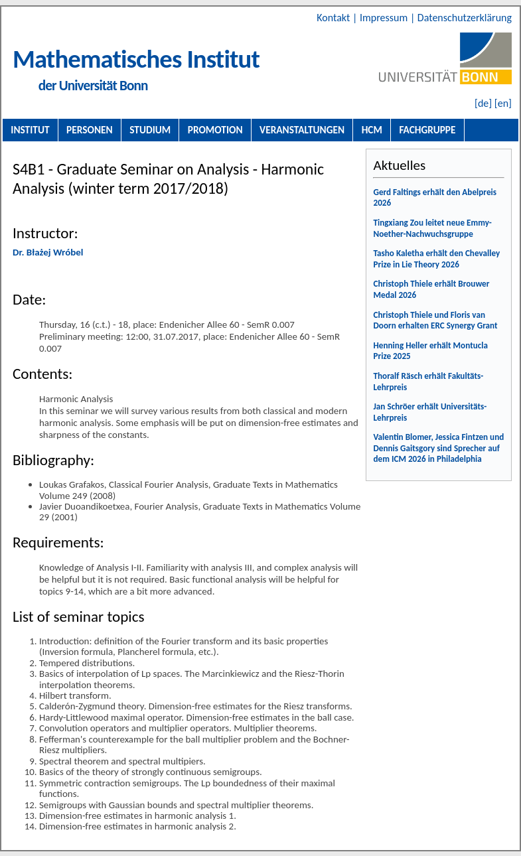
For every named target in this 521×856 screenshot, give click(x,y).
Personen (89, 129)
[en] (503, 103)
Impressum (385, 17)
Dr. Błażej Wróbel (48, 252)
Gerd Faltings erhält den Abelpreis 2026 (434, 197)
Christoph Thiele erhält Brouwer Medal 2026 (431, 289)
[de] (483, 103)
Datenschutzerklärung (464, 17)
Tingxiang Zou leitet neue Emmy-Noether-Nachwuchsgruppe (432, 228)
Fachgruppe (427, 129)
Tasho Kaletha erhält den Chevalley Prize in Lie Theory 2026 (436, 259)
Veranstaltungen (302, 129)
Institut (30, 129)
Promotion (215, 129)
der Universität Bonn (93, 85)
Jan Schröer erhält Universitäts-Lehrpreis (429, 412)
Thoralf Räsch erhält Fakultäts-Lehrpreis (428, 381)
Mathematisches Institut (136, 58)
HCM (372, 129)
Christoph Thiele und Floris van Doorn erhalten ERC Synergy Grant (435, 320)
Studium (150, 129)
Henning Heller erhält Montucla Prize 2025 (430, 351)
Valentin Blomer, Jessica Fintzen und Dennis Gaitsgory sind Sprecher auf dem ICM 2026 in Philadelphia (438, 447)
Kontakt (334, 17)
